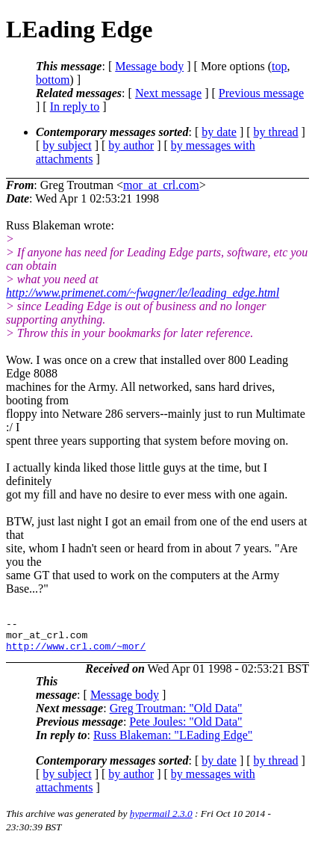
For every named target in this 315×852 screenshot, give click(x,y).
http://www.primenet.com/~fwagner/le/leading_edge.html (142, 292)
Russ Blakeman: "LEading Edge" (172, 741)
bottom (52, 79)
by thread (276, 132)
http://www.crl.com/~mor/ (76, 652)
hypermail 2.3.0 (161, 820)
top (279, 66)
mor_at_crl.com (161, 185)
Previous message (261, 93)
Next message (168, 93)
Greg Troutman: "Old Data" (176, 715)
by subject (67, 145)
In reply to (75, 106)
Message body (149, 66)
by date (219, 132)
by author (131, 145)
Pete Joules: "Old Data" (185, 728)
